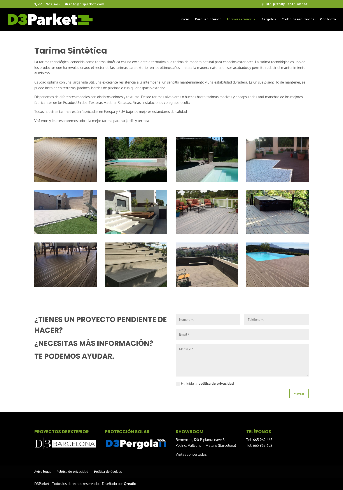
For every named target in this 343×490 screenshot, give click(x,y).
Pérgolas (269, 19)
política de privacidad (216, 383)
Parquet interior (208, 19)
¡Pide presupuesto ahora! (285, 4)
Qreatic (130, 483)
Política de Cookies (108, 471)
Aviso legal (42, 471)
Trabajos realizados (298, 19)
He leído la (205, 383)
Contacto (328, 19)
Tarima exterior (239, 19)
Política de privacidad (72, 471)
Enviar (299, 393)
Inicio (184, 19)
